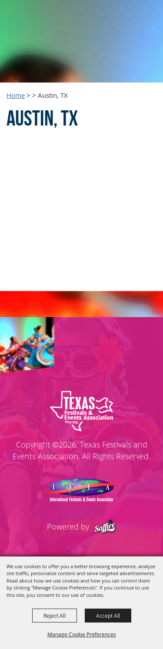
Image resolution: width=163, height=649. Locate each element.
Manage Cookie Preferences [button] (81, 634)
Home (16, 95)
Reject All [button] (54, 615)
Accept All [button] (108, 615)
